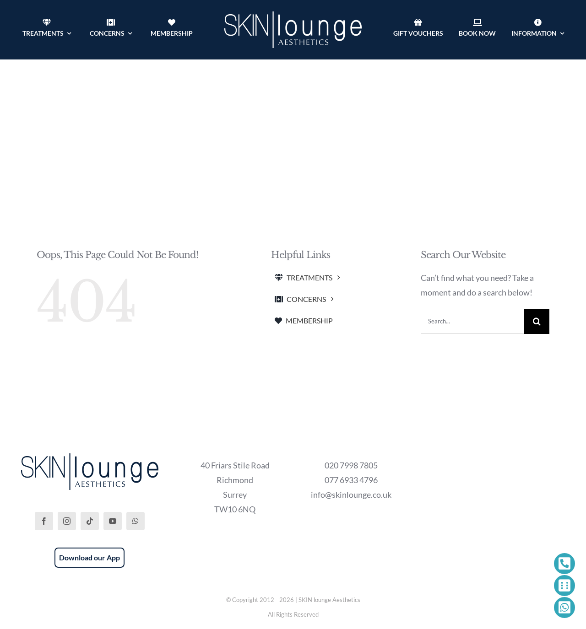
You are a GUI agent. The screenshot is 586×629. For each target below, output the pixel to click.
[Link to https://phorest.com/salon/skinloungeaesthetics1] (564, 585)
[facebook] (44, 521)
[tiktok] (90, 521)
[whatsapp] (135, 521)
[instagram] (67, 521)
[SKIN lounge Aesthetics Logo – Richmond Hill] (293, 16)
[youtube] (112, 521)
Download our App (89, 557)
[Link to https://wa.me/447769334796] (564, 607)
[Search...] (472, 321)
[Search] (536, 321)
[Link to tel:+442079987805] (564, 563)
